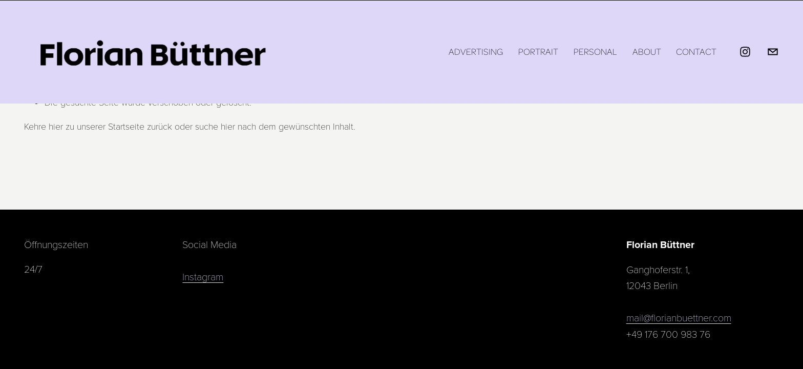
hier (56, 126)
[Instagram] (745, 52)
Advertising (476, 51)
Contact (696, 51)
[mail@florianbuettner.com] (773, 52)
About (646, 51)
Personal (595, 51)
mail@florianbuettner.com (678, 317)
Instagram (202, 276)
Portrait (538, 51)
